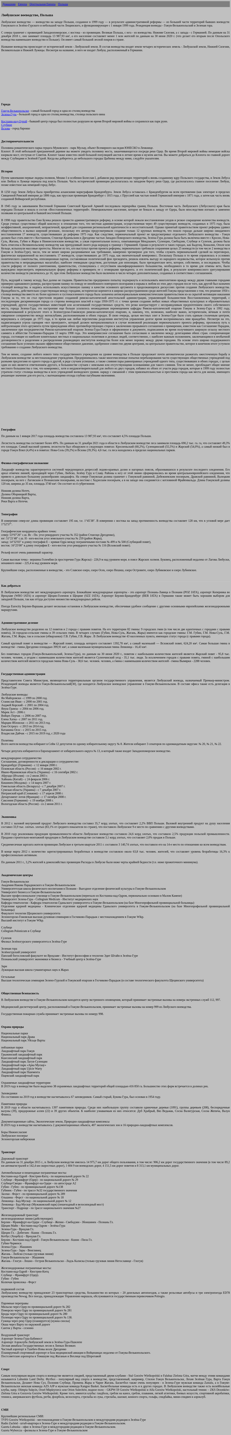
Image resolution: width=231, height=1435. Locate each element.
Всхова (5, 128)
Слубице (6, 124)
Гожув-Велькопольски (15, 110)
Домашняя (8, 4)
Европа (22, 4)
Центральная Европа (42, 4)
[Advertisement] (89, 79)
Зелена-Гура (8, 114)
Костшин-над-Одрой (14, 121)
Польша (63, 4)
